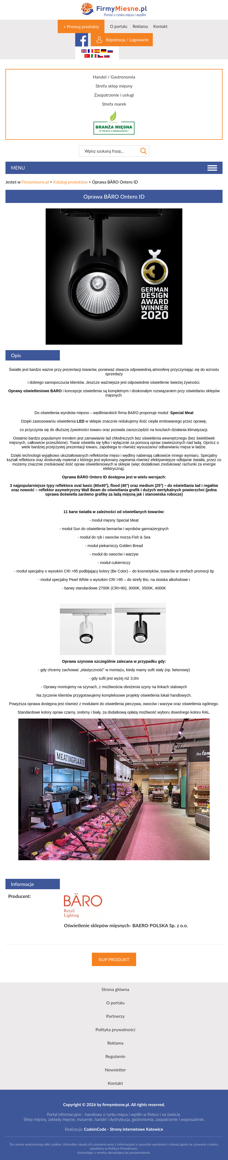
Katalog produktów (70, 181)
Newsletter (115, 1069)
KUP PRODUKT (114, 959)
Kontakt (160, 26)
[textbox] (108, 151)
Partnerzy (115, 1016)
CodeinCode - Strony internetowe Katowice (123, 1129)
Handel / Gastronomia (114, 76)
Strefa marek (114, 103)
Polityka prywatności (115, 1029)
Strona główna (115, 989)
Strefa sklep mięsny (113, 85)
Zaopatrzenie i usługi (114, 94)
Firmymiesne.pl (35, 181)
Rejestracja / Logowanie (127, 39)
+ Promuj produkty (81, 26)
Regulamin (115, 1056)
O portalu (118, 26)
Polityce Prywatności (122, 1148)
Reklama (140, 26)
